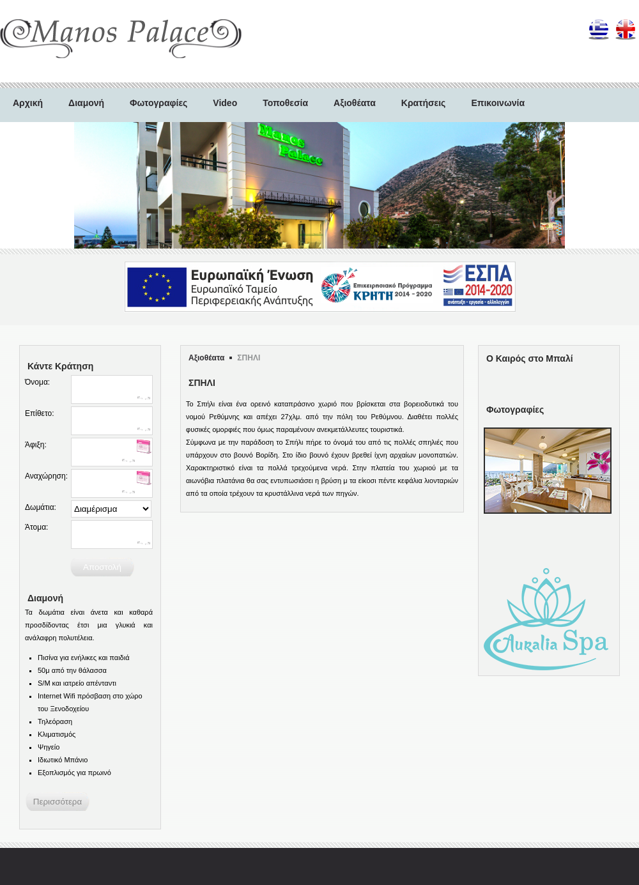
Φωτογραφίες (158, 103)
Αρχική (28, 103)
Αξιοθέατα (355, 103)
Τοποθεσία (285, 103)
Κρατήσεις (423, 103)
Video (225, 103)
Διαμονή (86, 103)
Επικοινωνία (498, 103)
